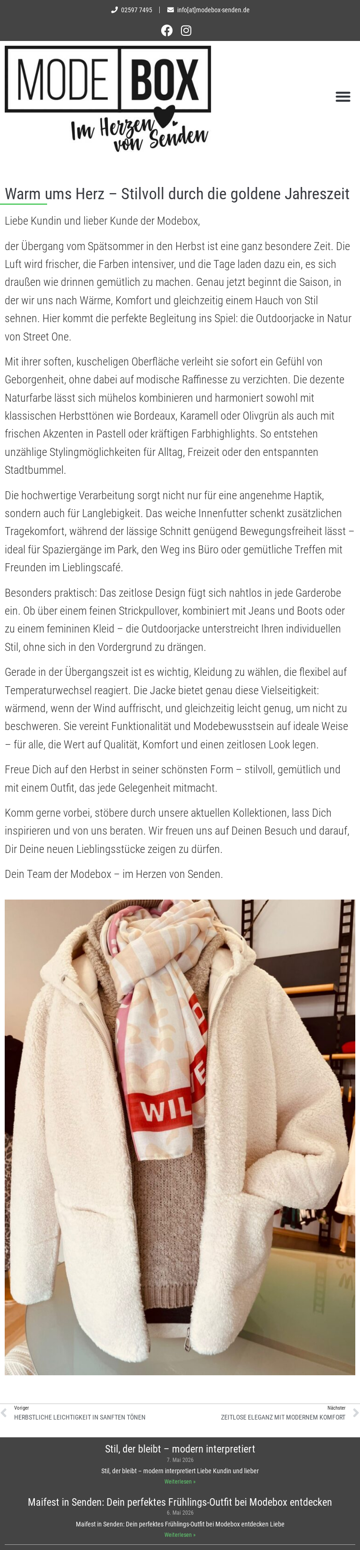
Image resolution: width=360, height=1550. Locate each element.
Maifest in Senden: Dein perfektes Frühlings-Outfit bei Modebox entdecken (180, 1502)
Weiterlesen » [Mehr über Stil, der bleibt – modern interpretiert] (180, 1481)
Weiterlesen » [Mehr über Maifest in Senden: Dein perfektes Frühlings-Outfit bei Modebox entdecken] (180, 1535)
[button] (343, 96)
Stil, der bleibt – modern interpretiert (180, 1449)
